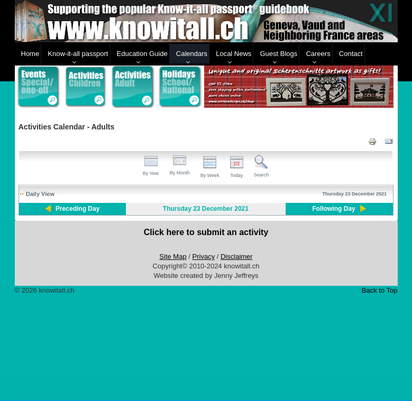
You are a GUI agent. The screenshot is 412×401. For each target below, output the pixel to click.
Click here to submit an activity (206, 232)
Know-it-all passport (78, 54)
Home (30, 54)
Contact (351, 54)
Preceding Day (77, 208)
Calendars (191, 54)
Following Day (333, 208)
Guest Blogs (278, 54)
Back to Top (380, 290)
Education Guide (142, 54)
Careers (318, 54)
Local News (233, 54)
